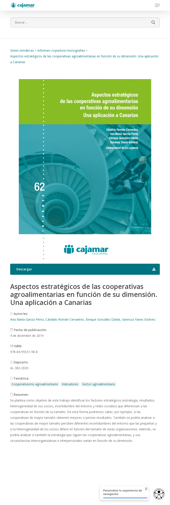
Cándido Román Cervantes (65, 319)
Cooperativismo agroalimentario (35, 384)
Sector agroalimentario (98, 384)
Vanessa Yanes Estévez (138, 319)
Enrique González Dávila (103, 319)
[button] (157, 5)
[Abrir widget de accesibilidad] (158, 494)
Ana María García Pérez (27, 319)
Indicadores (70, 384)
